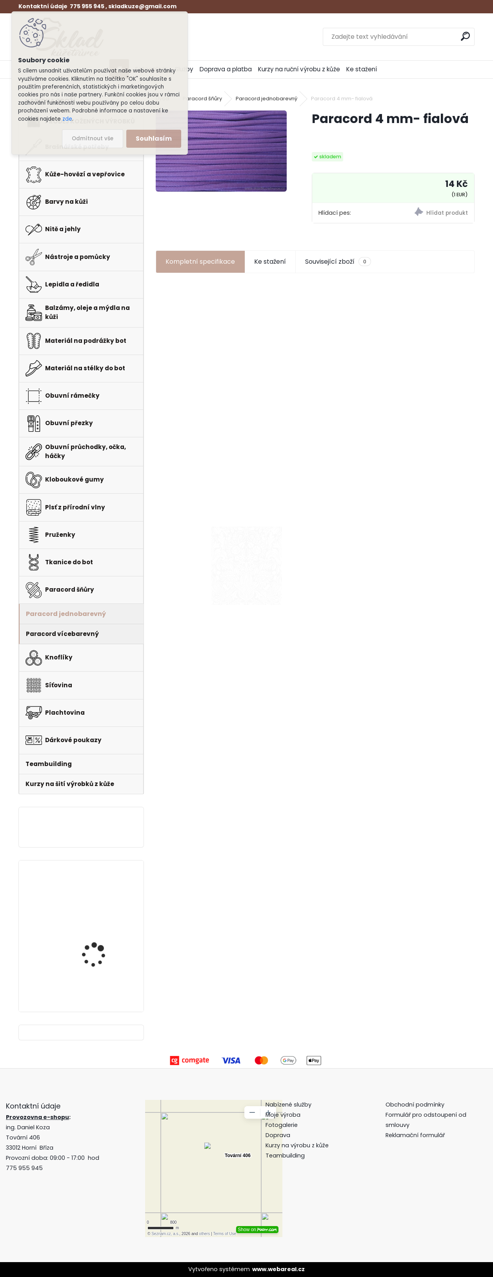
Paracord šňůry (202, 98)
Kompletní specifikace (200, 261)
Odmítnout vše (92, 138)
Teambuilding (285, 1155)
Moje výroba (283, 1115)
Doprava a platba (226, 69)
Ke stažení (361, 69)
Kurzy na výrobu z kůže (297, 1145)
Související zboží (338, 261)
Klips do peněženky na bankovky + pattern (100, 895)
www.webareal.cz (278, 1269)
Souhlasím (154, 138)
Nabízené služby (288, 1105)
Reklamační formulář (415, 1135)
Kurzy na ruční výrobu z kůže (299, 69)
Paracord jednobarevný (266, 98)
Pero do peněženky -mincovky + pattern (97, 963)
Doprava (278, 1135)
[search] (465, 36)
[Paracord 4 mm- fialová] (221, 150)
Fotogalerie (282, 1125)
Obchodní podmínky (416, 1105)
